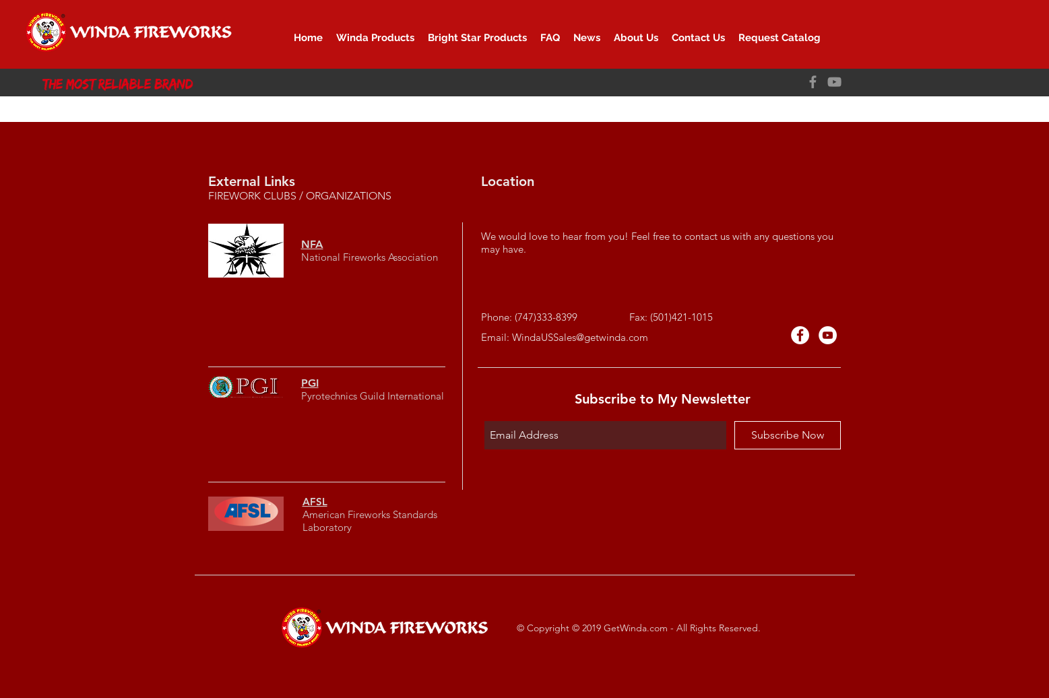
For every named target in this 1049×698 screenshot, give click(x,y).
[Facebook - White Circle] (800, 335)
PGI (310, 383)
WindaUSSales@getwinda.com (580, 337)
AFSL (315, 501)
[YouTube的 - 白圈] (828, 335)
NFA (312, 244)
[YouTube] (834, 81)
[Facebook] (812, 81)
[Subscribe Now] (787, 435)
